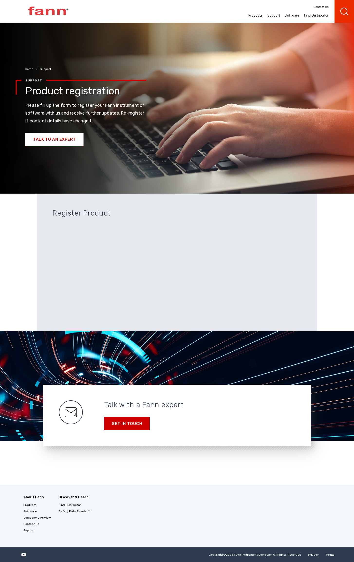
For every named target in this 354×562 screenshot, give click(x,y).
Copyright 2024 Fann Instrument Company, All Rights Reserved (255, 554)
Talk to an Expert (54, 139)
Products (255, 15)
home (29, 69)
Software (292, 15)
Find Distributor (316, 15)
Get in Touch (127, 423)
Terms (330, 554)
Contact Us (320, 7)
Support (273, 15)
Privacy (313, 554)
